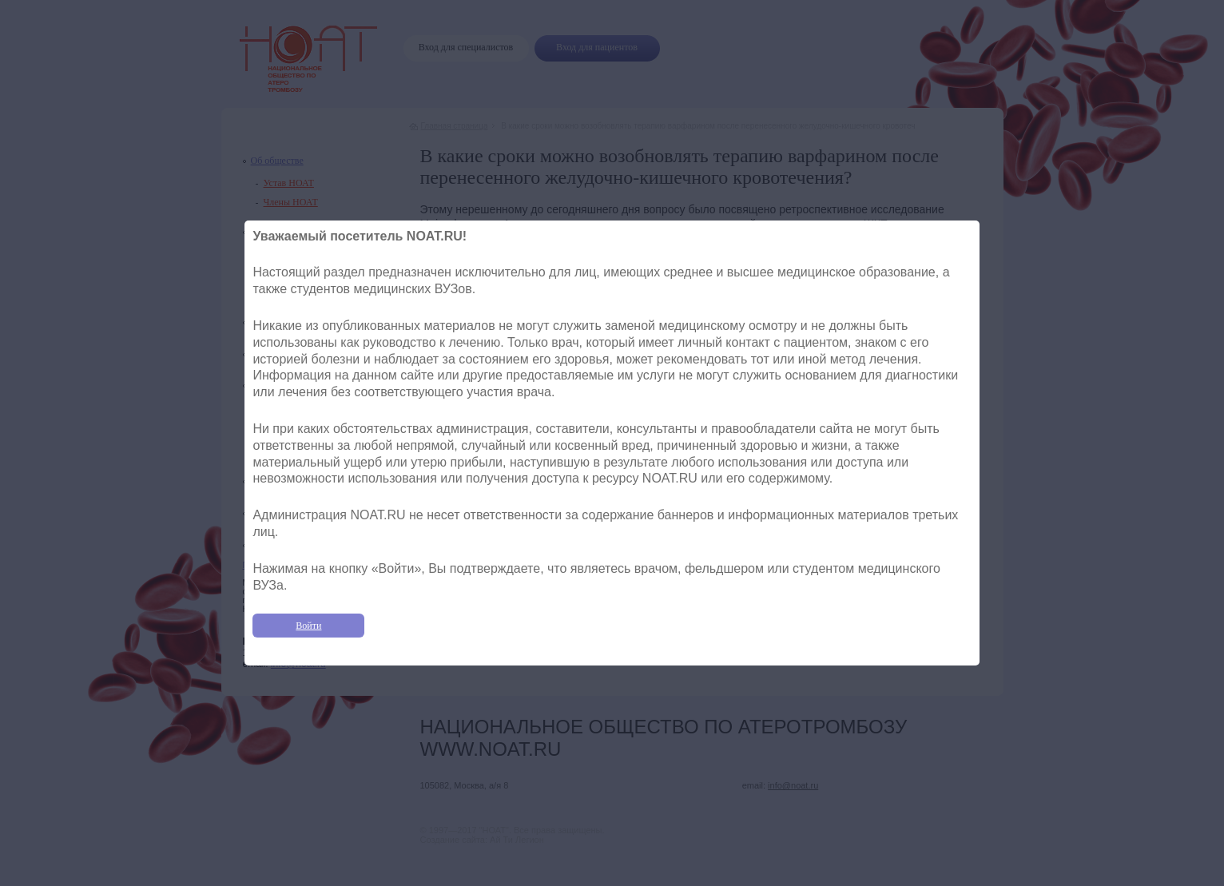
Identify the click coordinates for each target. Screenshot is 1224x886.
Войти (308, 625)
